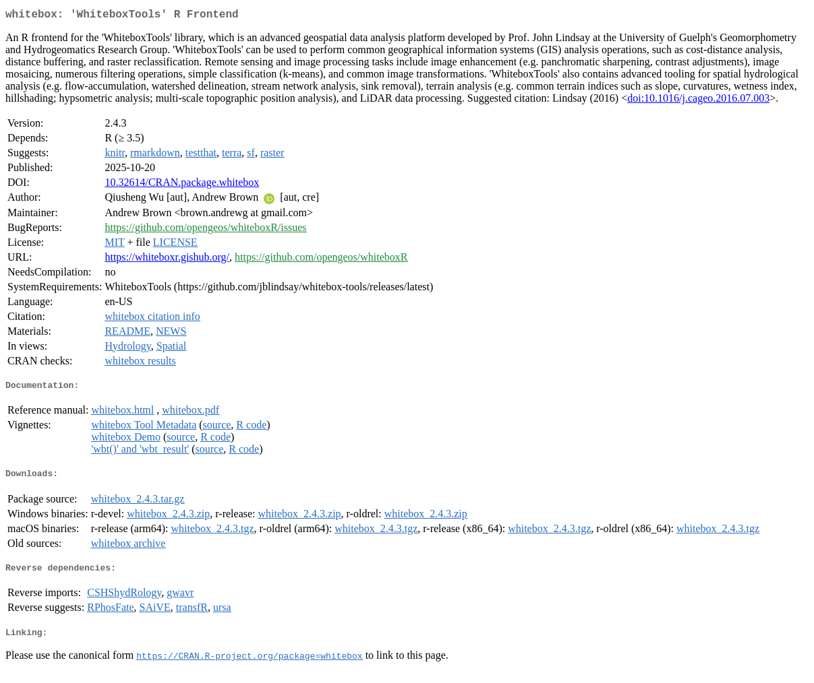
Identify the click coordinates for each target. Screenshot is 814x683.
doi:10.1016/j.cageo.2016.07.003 (698, 100)
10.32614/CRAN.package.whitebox (182, 185)
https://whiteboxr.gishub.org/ (167, 259)
